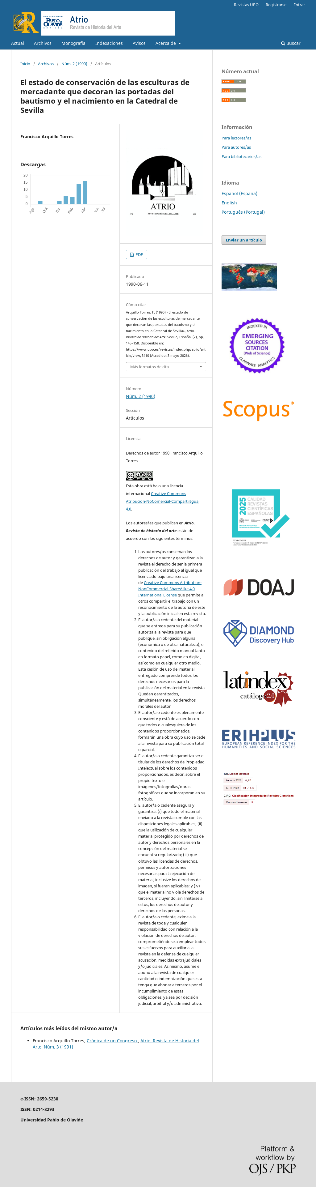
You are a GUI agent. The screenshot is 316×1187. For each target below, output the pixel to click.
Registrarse (276, 4)
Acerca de (166, 43)
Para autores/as (236, 147)
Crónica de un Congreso (112, 1041)
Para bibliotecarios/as (241, 156)
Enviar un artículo (244, 240)
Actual (17, 43)
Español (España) (239, 193)
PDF (139, 254)
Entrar (299, 4)
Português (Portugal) (243, 212)
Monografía (73, 43)
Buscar (291, 43)
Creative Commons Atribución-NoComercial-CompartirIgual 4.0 (162, 501)
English (229, 203)
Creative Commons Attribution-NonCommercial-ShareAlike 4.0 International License (170, 589)
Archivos (43, 43)
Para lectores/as (236, 138)
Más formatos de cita (149, 366)
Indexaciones (109, 43)
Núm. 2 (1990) (74, 63)
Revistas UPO (246, 4)
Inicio (25, 63)
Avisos (139, 43)
